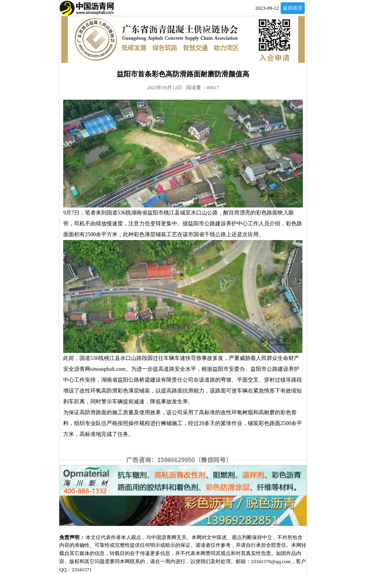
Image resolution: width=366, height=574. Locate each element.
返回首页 (293, 8)
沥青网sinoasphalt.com (100, 369)
